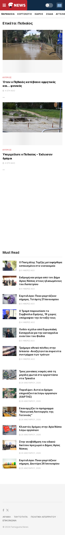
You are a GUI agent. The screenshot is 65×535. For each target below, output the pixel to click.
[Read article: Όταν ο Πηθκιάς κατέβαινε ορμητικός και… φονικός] (32, 51)
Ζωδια (49, 14)
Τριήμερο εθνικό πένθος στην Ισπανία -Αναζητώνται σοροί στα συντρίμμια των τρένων (40, 351)
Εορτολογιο (24, 14)
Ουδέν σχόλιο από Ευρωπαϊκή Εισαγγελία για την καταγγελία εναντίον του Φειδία (38, 333)
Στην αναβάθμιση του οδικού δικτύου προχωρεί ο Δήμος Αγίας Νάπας (39, 445)
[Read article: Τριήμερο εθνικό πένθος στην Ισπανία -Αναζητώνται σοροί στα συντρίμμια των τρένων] (9, 351)
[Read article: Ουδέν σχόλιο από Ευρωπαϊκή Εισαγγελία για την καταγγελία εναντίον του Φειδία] (9, 333)
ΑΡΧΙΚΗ (7, 516)
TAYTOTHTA (21, 516)
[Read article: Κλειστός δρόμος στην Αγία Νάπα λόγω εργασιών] (9, 430)
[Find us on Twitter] (7, 510)
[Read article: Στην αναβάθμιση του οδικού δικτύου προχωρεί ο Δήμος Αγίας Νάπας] (9, 445)
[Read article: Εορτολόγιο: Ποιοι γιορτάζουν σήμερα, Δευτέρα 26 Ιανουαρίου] (9, 463)
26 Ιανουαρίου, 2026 (30, 383)
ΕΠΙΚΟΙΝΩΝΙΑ (9, 520)
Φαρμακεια (8, 14)
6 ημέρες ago (27, 289)
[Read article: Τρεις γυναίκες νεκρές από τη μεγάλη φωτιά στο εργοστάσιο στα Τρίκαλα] (9, 375)
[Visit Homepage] (16, 5)
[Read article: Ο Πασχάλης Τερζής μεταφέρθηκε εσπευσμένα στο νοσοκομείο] (9, 266)
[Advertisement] (32, 210)
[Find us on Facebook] (3, 510)
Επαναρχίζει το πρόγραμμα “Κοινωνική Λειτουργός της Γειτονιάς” (36, 412)
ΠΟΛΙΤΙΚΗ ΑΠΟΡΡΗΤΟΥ (43, 516)
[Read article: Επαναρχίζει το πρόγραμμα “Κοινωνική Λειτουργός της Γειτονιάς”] (9, 412)
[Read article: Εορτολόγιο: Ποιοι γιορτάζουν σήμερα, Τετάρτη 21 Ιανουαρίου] (9, 299)
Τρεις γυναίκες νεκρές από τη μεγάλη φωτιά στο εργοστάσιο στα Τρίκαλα (38, 375)
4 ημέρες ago (27, 322)
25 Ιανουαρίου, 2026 (30, 468)
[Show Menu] (4, 5)
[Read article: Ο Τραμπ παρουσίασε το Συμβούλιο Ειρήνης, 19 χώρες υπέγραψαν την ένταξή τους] (9, 314)
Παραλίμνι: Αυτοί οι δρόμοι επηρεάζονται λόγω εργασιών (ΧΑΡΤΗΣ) (38, 393)
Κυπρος (7, 77)
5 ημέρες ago (27, 270)
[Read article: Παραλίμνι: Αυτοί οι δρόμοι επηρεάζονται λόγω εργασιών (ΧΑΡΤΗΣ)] (9, 393)
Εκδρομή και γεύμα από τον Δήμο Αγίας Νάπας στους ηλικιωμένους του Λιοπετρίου (40, 281)
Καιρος (39, 14)
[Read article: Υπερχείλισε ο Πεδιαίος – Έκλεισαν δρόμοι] (32, 123)
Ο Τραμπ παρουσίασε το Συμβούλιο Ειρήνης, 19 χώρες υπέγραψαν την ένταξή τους (37, 314)
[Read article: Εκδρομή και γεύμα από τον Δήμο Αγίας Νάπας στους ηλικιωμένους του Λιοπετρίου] (9, 281)
